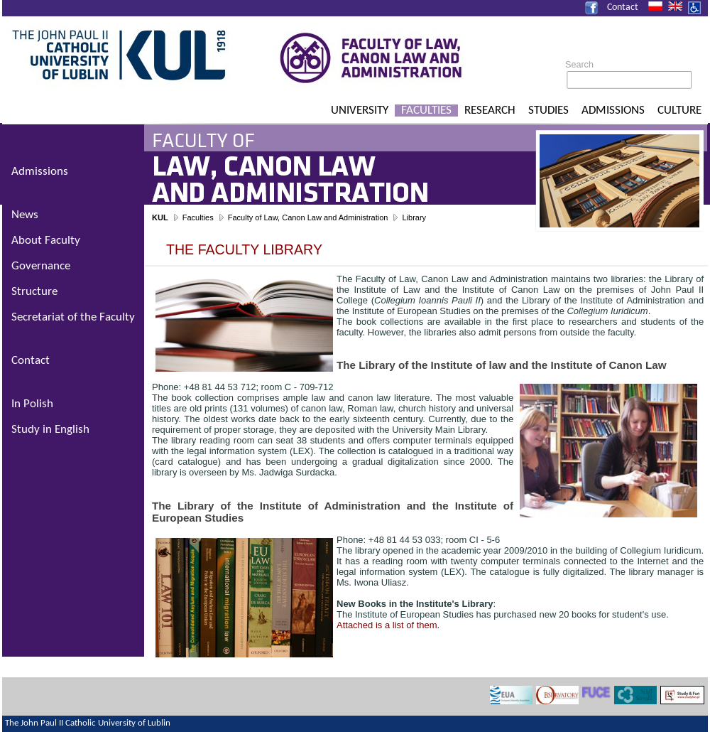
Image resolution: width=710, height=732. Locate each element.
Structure (34, 292)
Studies (548, 110)
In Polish (32, 404)
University (359, 110)
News (24, 215)
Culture (679, 110)
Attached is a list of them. (388, 625)
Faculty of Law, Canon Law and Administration (308, 217)
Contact (622, 7)
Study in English (50, 430)
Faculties (426, 110)
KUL (160, 217)
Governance (40, 266)
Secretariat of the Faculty (73, 317)
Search (579, 65)
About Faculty (45, 241)
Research (489, 110)
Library (414, 217)
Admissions (613, 110)
